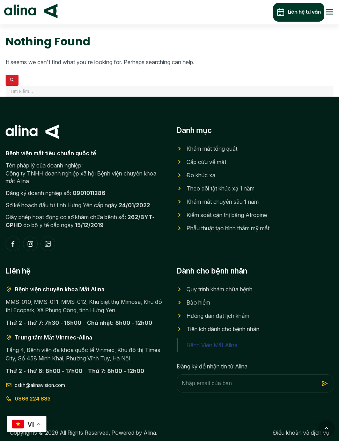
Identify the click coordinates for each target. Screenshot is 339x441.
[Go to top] (326, 428)
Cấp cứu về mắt (206, 161)
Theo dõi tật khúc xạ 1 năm (220, 188)
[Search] (12, 80)
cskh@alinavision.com (35, 385)
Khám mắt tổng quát (211, 148)
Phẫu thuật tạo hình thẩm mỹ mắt (228, 228)
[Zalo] (47, 244)
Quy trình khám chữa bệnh (219, 289)
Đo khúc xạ (200, 175)
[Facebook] (13, 244)
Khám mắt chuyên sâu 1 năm (222, 201)
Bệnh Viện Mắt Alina (211, 345)
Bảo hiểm (198, 302)
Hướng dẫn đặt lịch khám (217, 315)
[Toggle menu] (329, 12)
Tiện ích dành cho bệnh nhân (222, 329)
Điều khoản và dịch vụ (301, 432)
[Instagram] (30, 244)
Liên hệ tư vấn (299, 12)
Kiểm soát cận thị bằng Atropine (226, 214)
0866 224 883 (28, 399)
